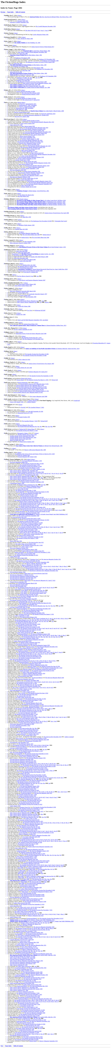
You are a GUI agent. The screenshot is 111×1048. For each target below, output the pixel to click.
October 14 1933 (27, 970)
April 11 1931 (27, 546)
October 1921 (51, 559)
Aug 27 (28, 763)
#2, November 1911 (32, 565)
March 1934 (31, 900)
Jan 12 (56, 510)
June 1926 (22, 903)
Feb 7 (41, 566)
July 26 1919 (28, 186)
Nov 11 (42, 765)
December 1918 (22, 983)
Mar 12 (50, 708)
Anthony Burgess (32, 400)
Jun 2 (40, 628)
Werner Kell (24, 378)
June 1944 (16, 541)
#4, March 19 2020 (26, 98)
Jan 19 (60, 510)
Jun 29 (50, 504)
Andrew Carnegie (69, 736)
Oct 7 (49, 473)
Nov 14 (63, 498)
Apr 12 (36, 770)
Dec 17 (59, 822)
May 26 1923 (27, 594)
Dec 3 (51, 822)
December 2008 (21, 258)
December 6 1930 (44, 807)
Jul (40, 302)
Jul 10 (58, 777)
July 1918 (39, 146)
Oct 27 (34, 660)
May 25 (25, 653)
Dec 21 (38, 1034)
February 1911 (31, 949)
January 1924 (17, 572)
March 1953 (23, 292)
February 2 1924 (31, 751)
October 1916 (38, 163)
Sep (38, 426)
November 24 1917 (51, 918)
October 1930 (26, 553)
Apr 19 (40, 770)
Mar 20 (41, 532)
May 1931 (37, 945)
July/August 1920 (31, 828)
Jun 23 (51, 628)
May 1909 (38, 648)
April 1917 (37, 153)
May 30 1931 (29, 389)
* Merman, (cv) (11, 454)
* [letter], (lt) (10, 329)
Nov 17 (46, 660)
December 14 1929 (34, 774)
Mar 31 (53, 717)
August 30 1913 (28, 691)
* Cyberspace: (10, 56)
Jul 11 (44, 687)
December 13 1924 (33, 853)
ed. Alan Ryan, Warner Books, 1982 (36, 50)
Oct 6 (29, 841)
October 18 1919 (30, 120)
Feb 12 (62, 618)
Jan (59, 606)
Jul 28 (31, 30)
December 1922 (44, 570)
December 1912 (34, 824)
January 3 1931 (43, 614)
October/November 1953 (24, 576)
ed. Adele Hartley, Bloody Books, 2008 (47, 111)
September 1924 (25, 911)
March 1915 (34, 486)
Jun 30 (55, 628)
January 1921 (36, 758)
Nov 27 (29, 791)
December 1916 (38, 132)
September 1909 (42, 562)
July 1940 (38, 746)
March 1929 (54, 677)
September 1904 (29, 233)
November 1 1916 (32, 460)
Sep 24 (51, 763)
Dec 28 (42, 1034)
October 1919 (37, 130)
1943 (15, 727)
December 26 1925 (28, 560)
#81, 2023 (17, 440)
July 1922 (24, 773)
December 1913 (24, 976)
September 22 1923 (32, 904)
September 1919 (31, 174)
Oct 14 (53, 473)
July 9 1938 (25, 941)
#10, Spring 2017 (37, 371)
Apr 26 (29, 503)
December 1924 (33, 339)
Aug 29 (62, 865)
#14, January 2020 (22, 116)
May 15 (25, 936)
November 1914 (33, 741)
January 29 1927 (30, 852)
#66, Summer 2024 (22, 255)
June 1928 (35, 639)
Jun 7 (61, 503)
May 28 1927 (27, 731)
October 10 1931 (39, 511)
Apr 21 (65, 717)
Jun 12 (44, 777)
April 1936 (38, 780)
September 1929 (33, 534)
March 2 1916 (33, 1036)
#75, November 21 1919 (22, 724)
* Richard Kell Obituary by (14, 407)
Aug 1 (46, 865)
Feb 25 (23, 500)
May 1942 (31, 611)
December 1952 (34, 613)
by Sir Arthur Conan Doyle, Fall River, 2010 (41, 200)
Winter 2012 (23, 196)
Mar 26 (52, 928)
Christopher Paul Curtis (61, 221)
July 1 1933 (32, 337)
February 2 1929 (29, 624)
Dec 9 (58, 765)
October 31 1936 (30, 655)
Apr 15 (57, 500)
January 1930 (26, 225)
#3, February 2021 (27, 266)
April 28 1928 (30, 1031)
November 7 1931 (40, 910)
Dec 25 (46, 721)
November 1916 (32, 129)
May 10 (44, 503)
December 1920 (46, 26)
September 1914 (32, 979)
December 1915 (28, 604)
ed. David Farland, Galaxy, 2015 (42, 247)
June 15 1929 (31, 818)
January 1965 (16, 402)
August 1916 (28, 126)
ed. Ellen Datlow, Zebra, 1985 (28, 73)
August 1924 (19, 462)
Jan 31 (31, 566)
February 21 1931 (31, 386)
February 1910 (34, 673)
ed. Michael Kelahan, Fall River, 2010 (41, 203)
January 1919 (37, 165)
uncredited (34, 105)
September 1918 (32, 171)
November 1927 (52, 705)
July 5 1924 (31, 732)
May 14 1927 (34, 977)
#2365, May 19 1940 (20, 607)
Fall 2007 (40, 310)
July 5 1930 (33, 545)
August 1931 (42, 953)
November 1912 (32, 675)
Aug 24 (60, 652)
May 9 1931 (30, 385)
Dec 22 (46, 510)
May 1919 (33, 996)
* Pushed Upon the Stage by (14, 237)
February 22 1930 (31, 898)
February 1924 (15, 917)
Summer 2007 (32, 280)
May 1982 (26, 70)
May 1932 (37, 967)
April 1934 (27, 713)
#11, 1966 (19, 990)
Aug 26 (26, 587)
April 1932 (25, 679)
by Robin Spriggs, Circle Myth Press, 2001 (33, 191)
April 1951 (43, 793)
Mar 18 (42, 500)
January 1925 (25, 544)
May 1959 (27, 217)
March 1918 (27, 583)
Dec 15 (41, 510)
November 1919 (29, 787)
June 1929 (25, 697)
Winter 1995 (27, 284)
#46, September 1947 (24, 470)
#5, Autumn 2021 (30, 272)
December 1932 (39, 1021)
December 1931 (41, 998)
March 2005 (29, 259)
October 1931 (26, 789)
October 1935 (38, 974)
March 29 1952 (24, 359)
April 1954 (20, 439)
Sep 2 (37, 587)
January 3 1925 (27, 856)
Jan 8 (55, 721)
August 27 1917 (31, 1007)
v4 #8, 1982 (16, 72)
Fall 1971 (19, 1035)
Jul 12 (50, 682)
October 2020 (30, 270)
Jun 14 (65, 503)
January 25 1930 (31, 522)
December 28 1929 (26, 1039)
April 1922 (40, 573)
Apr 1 (50, 500)
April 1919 (18, 170)
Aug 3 (48, 652)
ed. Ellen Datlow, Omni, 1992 (26, 55)
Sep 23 (42, 473)
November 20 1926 (30, 842)
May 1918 (25, 676)
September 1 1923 (30, 994)
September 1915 (48, 1041)
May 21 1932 (36, 738)
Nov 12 (31, 822)
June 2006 (21, 251)
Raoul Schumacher (22, 382)
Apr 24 (61, 532)
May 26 (29, 628)
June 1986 (23, 53)
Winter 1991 (40, 34)
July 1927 (31, 475)
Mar (22, 77)
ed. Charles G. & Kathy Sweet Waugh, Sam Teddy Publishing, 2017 (39, 514)
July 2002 (21, 229)
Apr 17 (57, 532)
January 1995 (22, 58)
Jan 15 (41, 618)
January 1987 (41, 363)
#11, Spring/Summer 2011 (28, 104)
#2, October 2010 (36, 115)
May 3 (40, 503)
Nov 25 (51, 765)
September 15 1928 (22, 615)
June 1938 (40, 739)
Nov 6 (52, 1001)
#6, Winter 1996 (25, 38)
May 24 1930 (33, 463)
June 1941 (29, 859)
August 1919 (28, 150)
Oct (27, 484)
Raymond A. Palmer (23, 433)
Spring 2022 (26, 268)
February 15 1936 (33, 1010)
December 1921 (47, 646)
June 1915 (36, 542)
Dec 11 (37, 721)
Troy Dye (29, 310)
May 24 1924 (23, 489)
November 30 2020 (41, 221)
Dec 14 (34, 1034)
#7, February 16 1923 (21, 575)
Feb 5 (58, 618)
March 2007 (24, 252)
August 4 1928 (32, 1027)
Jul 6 (54, 504)
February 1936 (20, 177)
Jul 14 (61, 628)
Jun (28, 77)
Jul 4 (41, 687)
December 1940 (26, 1029)
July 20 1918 (30, 827)
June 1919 (36, 127)
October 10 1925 (28, 790)
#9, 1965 (19, 965)
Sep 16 (38, 473)
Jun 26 (51, 777)
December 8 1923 (28, 720)
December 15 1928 (25, 925)
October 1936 (32, 972)
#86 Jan (20, 476)
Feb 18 (26, 717)
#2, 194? (25, 413)
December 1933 (30, 686)
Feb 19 (66, 618)
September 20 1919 (23, 329)
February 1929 (31, 524)
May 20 (43, 527)
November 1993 (47, 59)
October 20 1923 (31, 804)
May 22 (36, 936)
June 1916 (26, 845)
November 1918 (30, 525)
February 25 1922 (33, 772)
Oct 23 (44, 1001)
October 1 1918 (32, 175)
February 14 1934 (22, 956)
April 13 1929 (29, 518)
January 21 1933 (25, 689)
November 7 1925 (25, 931)
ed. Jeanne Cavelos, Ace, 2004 (37, 254)
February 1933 (32, 672)
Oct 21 (57, 473)
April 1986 (57, 213)
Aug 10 (52, 652)
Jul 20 (60, 504)
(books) (22, 199)
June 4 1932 (38, 693)
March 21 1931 (34, 391)
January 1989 (38, 67)
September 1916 (27, 137)
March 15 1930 (38, 469)
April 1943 (22, 21)
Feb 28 (53, 566)
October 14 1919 (30, 143)
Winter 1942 (30, 324)
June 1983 (18, 63)
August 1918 (27, 123)
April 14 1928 (26, 644)
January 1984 (32, 81)
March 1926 (34, 872)
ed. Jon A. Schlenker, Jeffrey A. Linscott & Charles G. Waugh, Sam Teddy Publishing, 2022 (42, 921)
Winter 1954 (27, 434)
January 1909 (31, 973)
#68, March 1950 (23, 291)
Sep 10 (43, 763)
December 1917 (25, 179)
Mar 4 (33, 500)
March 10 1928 (26, 622)
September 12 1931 (42, 832)
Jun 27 (37, 687)
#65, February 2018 (31, 93)
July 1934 (25, 943)
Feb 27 (29, 532)
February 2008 (39, 256)
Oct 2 (33, 1001)
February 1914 (28, 617)
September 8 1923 (32, 896)
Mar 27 (45, 532)
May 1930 (29, 942)
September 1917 (39, 184)
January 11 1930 (37, 862)
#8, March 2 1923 (41, 891)
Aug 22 (58, 865)
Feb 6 (23, 708)
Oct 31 (55, 498)
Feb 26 (35, 928)
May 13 (38, 527)
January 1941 (29, 786)
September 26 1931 (36, 753)
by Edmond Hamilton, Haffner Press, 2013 (38, 325)
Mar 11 (38, 500)
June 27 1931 (34, 384)
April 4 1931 (33, 388)
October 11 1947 (35, 1020)
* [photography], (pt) (12, 306)
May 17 (49, 503)
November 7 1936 (28, 529)
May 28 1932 (39, 929)
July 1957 (21, 579)
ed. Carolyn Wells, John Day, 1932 (33, 955)
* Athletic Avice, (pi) (12, 320)
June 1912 (35, 915)
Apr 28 (55, 831)
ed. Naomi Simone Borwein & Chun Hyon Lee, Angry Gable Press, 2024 (43, 269)
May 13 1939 (26, 625)
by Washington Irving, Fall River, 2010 (41, 201)
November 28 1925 (35, 776)
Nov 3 (38, 660)
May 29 (29, 777)
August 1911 (32, 798)
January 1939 (17, 483)
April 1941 (35, 849)
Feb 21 (49, 566)
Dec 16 (62, 765)
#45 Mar (23, 477)
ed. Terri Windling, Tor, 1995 (27, 42)
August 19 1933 (33, 704)
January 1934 (40, 651)
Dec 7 (23, 1034)
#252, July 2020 (29, 265)
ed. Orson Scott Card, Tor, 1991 (22, 74)
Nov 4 (50, 508)
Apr (36, 77)
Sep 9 (27, 473)
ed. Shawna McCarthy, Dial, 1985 (25, 84)
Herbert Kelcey (46, 234)
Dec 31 (67, 822)
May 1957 (23, 577)
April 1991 (25, 79)
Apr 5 (25, 770)
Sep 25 (23, 1001)
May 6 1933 (27, 829)
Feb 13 (34, 708)
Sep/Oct (47, 302)
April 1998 (31, 333)
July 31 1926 (26, 683)
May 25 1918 (30, 178)
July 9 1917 (21, 848)
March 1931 (29, 729)
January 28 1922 (29, 658)
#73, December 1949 (24, 987)
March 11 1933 (29, 467)
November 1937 (40, 608)
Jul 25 (51, 687)
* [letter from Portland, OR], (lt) (15, 324)
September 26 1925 (32, 497)
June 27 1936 (28, 844)
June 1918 (19, 517)
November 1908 (32, 680)
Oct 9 (37, 1001)
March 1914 (30, 722)
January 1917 (37, 134)
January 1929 (29, 638)
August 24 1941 (18, 748)
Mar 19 (47, 928)
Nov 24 (51, 660)
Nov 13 (56, 1001)
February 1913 (33, 821)
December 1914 (19, 742)
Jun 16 (47, 628)
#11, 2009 (21, 109)
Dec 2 (54, 765)
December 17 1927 (26, 714)
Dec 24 (63, 822)
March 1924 (15, 556)
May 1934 (39, 986)
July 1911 (34, 800)
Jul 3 (55, 777)
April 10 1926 (30, 1014)
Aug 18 (47, 30)
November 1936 (19, 690)
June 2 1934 (30, 1004)
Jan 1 (52, 721)
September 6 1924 (28, 935)
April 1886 (38, 396)
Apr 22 (57, 1000)
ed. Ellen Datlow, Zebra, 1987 (28, 65)
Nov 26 (47, 822)
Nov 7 (59, 498)
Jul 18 (48, 687)
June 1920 (28, 596)
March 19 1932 (28, 392)
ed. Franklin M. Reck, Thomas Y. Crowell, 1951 (30, 880)
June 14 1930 (29, 1015)
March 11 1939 (37, 380)
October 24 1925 (28, 782)
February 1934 (42, 662)
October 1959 (24, 417)
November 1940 (30, 493)
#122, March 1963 (24, 479)
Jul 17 (62, 777)
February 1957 (23, 963)
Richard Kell (44, 421)
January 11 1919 (27, 784)
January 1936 (40, 634)
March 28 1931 (40, 603)
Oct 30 (48, 1001)
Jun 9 (43, 628)
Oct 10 (43, 498)
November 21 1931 (38, 552)
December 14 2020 (25, 91)
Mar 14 (61, 566)
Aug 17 (56, 652)
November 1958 (30, 296)
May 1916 (42, 122)
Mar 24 (49, 717)
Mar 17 (45, 717)
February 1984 (37, 83)
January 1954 (33, 610)
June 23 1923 (28, 1003)
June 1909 (31, 234)
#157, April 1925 (22, 939)
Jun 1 (28, 504)
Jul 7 (58, 628)
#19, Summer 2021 (23, 455)
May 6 (27, 527)
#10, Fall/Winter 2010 (48, 113)
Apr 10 (53, 532)
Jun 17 (59, 527)
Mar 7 (57, 566)
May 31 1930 (27, 948)
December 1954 (21, 959)
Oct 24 (51, 498)
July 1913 (24, 696)
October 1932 (19, 548)
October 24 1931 (43, 670)
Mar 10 (41, 717)
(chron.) (19, 15)
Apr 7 (57, 717)
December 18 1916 (28, 893)
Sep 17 (47, 763)
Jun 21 (39, 682)
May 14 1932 (35, 698)
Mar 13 (37, 532)
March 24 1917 (25, 952)
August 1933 (31, 663)
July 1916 (31, 140)
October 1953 (34, 932)
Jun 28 (43, 682)
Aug (25, 276)
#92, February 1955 (26, 960)
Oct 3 (39, 498)
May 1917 (27, 185)
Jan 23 (28, 914)
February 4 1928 (30, 466)
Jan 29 (55, 618)
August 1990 (40, 62)
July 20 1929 (29, 803)
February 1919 (31, 157)
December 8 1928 (32, 894)
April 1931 (30, 642)
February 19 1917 (29, 946)
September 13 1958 (41, 375)
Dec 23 (66, 765)
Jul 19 (54, 682)
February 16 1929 (32, 1011)
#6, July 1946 (24, 367)
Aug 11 (42, 30)
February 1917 (27, 136)
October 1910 (27, 834)
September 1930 (32, 482)
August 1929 (32, 984)
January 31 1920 (30, 139)
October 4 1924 (30, 487)
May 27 (47, 527)
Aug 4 (38, 30)
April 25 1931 (39, 860)
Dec (41, 426)
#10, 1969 (20, 314)
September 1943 (19, 22)
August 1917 (41, 182)
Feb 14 (45, 566)
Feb (42, 484)
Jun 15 (42, 504)
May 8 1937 (30, 801)
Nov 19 (43, 822)
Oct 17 (47, 498)
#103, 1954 (22, 436)
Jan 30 (39, 914)
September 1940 (34, 1012)
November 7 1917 (32, 707)
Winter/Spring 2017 (42, 46)
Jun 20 (33, 687)
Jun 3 (51, 527)
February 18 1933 (37, 520)
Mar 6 (33, 532)
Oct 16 (40, 1001)
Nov (31, 77)
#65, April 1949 (22, 958)
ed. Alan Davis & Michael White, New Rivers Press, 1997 (51, 17)
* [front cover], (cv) (12, 191)
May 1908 (35, 449)
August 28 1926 (28, 820)
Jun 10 (55, 527)
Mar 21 (66, 566)
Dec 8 (30, 510)
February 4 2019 (30, 94)
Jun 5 (40, 777)
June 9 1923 (37, 767)
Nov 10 (42, 660)
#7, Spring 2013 (31, 99)
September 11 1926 (31, 808)
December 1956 (21, 759)
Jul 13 (57, 504)
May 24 (53, 503)
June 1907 (28, 701)
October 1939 (26, 1005)
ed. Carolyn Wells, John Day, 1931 (33, 1017)
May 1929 (29, 889)
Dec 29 (50, 510)
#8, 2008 (21, 108)
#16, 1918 (16, 124)
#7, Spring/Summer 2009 (27, 106)
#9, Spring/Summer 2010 (22, 112)
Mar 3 (36, 717)
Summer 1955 (27, 441)
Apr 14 (61, 717)
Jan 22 (51, 618)
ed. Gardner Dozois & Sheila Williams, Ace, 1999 (30, 87)
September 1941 (30, 501)
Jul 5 (47, 682)
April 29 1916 (45, 669)
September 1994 (50, 60)
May (51, 426)
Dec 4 (26, 721)
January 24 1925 (26, 938)
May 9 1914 (29, 735)
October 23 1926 (34, 1024)
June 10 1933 (26, 908)
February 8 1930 (31, 711)
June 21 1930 (20, 597)
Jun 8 (38, 504)
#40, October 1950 (26, 989)
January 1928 (27, 549)
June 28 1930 (32, 1038)
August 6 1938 (35, 901)
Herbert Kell (23, 429)
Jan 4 (49, 1034)
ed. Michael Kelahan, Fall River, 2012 (41, 204)
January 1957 (38, 294)
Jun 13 (30, 687)
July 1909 (36, 563)
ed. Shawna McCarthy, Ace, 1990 (27, 86)
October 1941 (28, 755)
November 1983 (32, 52)
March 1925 (23, 641)
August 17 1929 (27, 538)
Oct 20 (23, 660)
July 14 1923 (28, 506)
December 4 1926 (28, 1008)
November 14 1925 (29, 528)
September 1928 (29, 515)
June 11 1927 (28, 480)
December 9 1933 (30, 656)
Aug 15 (54, 865)
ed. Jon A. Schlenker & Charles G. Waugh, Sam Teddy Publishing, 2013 (32, 920)
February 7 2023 (36, 407)
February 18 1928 (29, 629)
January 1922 (38, 593)
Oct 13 (40, 841)
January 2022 (20, 243)
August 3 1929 (28, 810)
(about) (19, 102)
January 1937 (39, 851)
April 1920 (33, 148)
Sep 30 (46, 473)
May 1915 (34, 734)
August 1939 (40, 645)
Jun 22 (46, 504)
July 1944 (28, 838)
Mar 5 (46, 708)
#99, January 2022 (27, 456)
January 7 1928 (31, 700)
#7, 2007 (25, 105)
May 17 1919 (29, 151)
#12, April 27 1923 (44, 580)
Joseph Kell (77, 400)
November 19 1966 (37, 354)
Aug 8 (49, 865)
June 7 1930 (27, 794)
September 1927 (18, 582)
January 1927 (26, 744)
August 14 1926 (29, 627)
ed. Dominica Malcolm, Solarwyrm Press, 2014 (52, 348)
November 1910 (33, 507)
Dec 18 (41, 721)
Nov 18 (46, 765)
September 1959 (30, 241)
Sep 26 (29, 498)
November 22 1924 (32, 536)
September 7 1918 (30, 168)
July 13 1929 (25, 980)
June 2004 (25, 261)
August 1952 (25, 295)
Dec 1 (54, 660)
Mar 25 (46, 500)
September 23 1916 (27, 158)
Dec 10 (55, 822)
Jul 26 (57, 682)
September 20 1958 (35, 411)
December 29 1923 (26, 555)
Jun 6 (20, 687)
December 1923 (16, 905)
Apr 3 (49, 532)
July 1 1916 (52, 667)
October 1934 (27, 796)
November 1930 (27, 825)
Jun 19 (47, 777)
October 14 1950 (37, 769)
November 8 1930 (43, 890)
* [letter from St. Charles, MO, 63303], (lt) (18, 363)
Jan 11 (52, 1034)
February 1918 (26, 164)
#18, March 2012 (26, 195)
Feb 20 (23, 532)
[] (4, 15)
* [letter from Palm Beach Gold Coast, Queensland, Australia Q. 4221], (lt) (26, 213)
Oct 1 (55, 763)
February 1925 (26, 858)
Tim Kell (23, 407)
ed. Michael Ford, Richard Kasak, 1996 (39, 445)
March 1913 (34, 703)
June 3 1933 (30, 465)
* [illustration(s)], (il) (12, 247)
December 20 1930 (44, 766)
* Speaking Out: (11, 352)
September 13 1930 (27, 1032)
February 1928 (34, 567)
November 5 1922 (20, 725)
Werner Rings (20, 380)
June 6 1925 (22, 558)
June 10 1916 (49, 666)
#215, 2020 (35, 454)
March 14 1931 (36, 934)
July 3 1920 (22, 160)
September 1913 (40, 846)
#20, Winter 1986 (24, 306)
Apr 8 (53, 500)
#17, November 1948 (27, 472)
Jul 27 (44, 652)
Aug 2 (39, 907)
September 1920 (29, 513)
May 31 (58, 503)
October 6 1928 (29, 997)
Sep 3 (39, 763)
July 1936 (28, 715)
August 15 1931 (38, 491)
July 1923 (27, 631)
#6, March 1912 (32, 924)
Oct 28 (61, 473)
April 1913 (26, 991)
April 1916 (31, 863)
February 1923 (38, 591)
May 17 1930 (25, 490)
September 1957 (23, 762)
